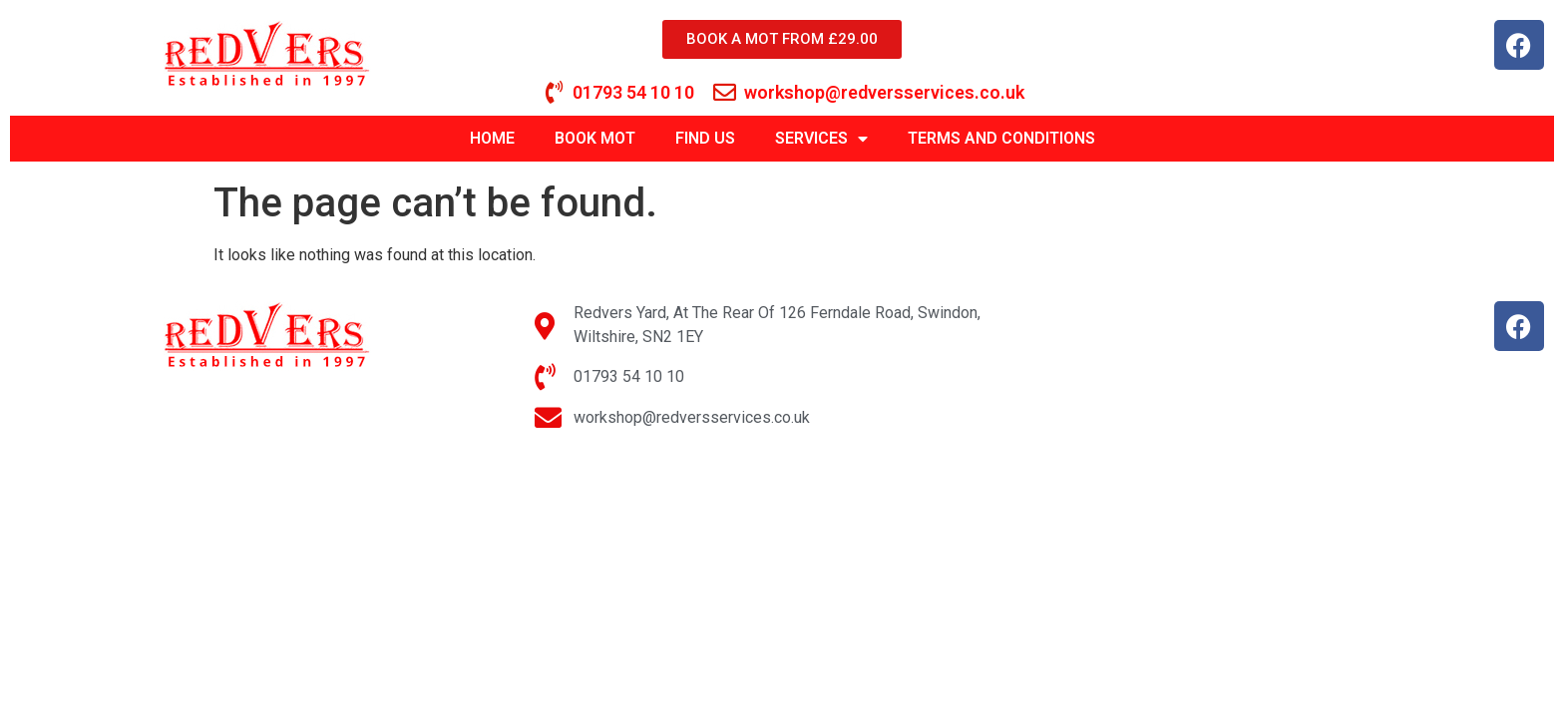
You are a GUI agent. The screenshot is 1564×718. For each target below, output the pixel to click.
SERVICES (821, 139)
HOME (492, 138)
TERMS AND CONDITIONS (1001, 138)
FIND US (705, 138)
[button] (1521, 28)
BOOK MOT (595, 138)
